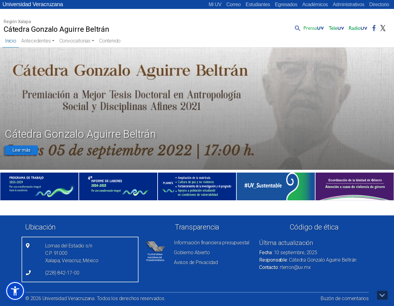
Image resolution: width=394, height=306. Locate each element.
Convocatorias (74, 41)
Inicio (10, 41)
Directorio (379, 4)
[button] (296, 28)
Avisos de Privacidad (196, 262)
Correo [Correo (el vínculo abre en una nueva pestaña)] (233, 4)
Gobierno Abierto (192, 252)
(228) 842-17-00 (62, 273)
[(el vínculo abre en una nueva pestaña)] (39, 186)
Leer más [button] (21, 150)
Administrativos (348, 4)
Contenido (110, 41)
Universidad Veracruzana (32, 4)
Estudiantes (258, 4)
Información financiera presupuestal (211, 243)
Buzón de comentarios (345, 298)
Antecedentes (36, 41)
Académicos (315, 4)
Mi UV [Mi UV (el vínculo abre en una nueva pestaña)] (215, 4)
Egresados (286, 4)
